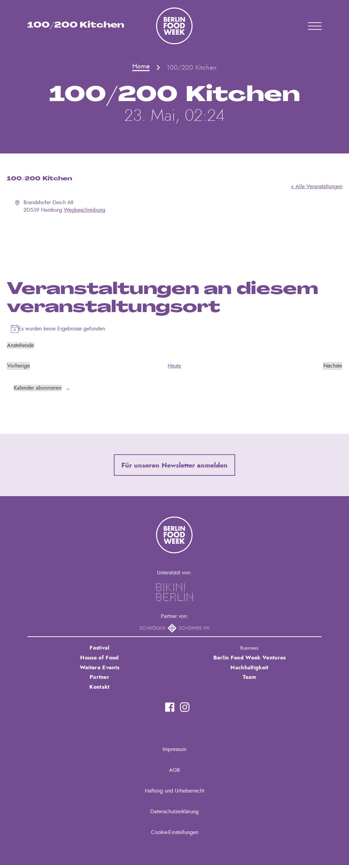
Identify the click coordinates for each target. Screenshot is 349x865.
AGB (174, 770)
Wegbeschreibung (84, 210)
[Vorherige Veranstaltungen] (18, 366)
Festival (99, 648)
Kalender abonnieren (37, 388)
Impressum (174, 749)
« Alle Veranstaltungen (317, 186)
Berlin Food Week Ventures (249, 657)
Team (249, 677)
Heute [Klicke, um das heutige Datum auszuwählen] (174, 366)
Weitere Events (99, 667)
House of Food (99, 657)
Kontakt (99, 687)
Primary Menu (306, 26)
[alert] (175, 329)
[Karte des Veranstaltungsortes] (174, 239)
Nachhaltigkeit (249, 667)
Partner (99, 677)
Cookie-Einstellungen (174, 832)
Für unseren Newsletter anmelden (174, 465)
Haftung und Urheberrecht (174, 791)
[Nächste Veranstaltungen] (332, 366)
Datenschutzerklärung (174, 811)
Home (141, 66)
